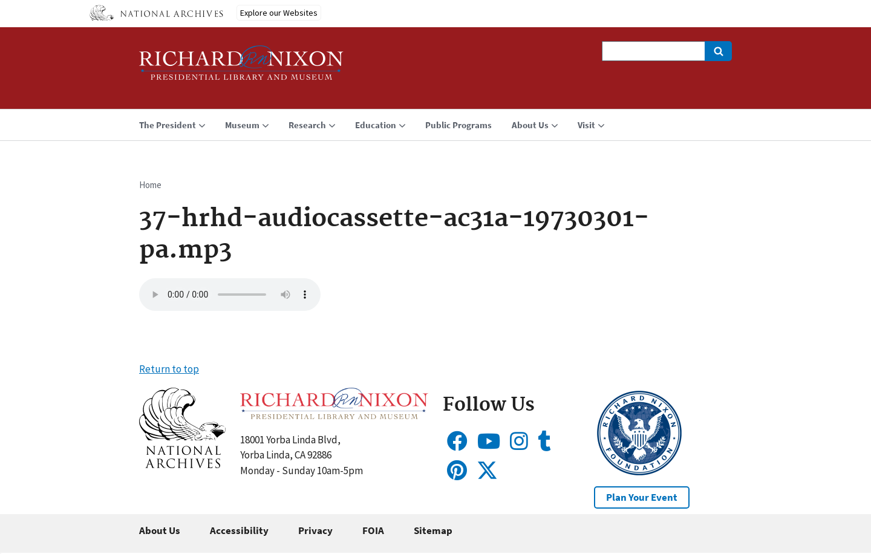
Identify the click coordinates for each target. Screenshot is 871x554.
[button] (182, 464)
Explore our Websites (279, 12)
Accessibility (239, 530)
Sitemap (433, 530)
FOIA (373, 530)
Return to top (169, 369)
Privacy (315, 530)
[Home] (241, 68)
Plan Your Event (641, 497)
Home (150, 185)
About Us (159, 530)
